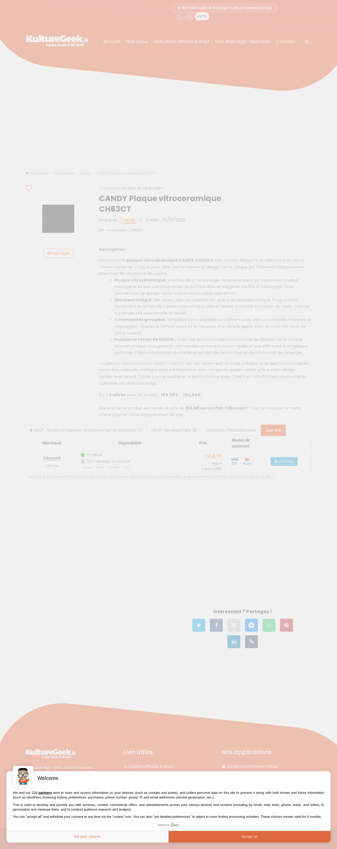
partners (45, 793)
